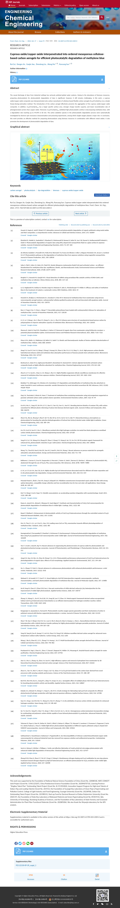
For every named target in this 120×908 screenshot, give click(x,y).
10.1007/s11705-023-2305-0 (67, 41)
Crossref (23, 235)
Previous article (40, 213)
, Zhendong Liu (40, 64)
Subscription (33, 5)
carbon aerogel (16, 190)
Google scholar (32, 235)
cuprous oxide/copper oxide (72, 190)
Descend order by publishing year (80, 225)
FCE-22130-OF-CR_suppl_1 (26, 865)
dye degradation (44, 190)
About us (95, 5)
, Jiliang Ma (50, 64)
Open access (84, 5)
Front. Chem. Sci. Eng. (17, 41)
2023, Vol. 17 (31, 41)
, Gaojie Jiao (29, 64)
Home (12, 5)
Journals (22, 5)
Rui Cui (12, 64)
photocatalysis (29, 190)
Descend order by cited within (101, 225)
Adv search (108, 18)
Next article (80, 213)
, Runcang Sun (63, 64)
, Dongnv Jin (20, 64)
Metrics (57, 5)
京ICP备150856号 (41, 899)
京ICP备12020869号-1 (26, 899)
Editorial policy (70, 5)
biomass (56, 190)
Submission (46, 5)
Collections (60, 32)
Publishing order (63, 225)
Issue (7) (42, 41)
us (48, 219)
